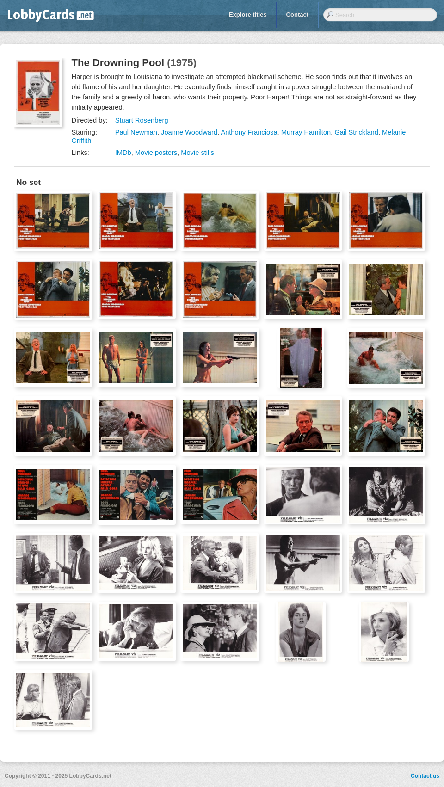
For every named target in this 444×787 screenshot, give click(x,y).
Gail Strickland (356, 132)
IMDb (123, 152)
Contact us (425, 776)
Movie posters (156, 152)
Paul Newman (136, 132)
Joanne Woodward (189, 132)
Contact (297, 14)
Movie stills (197, 152)
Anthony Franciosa (249, 132)
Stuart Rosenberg (141, 120)
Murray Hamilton (306, 132)
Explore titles (248, 14)
